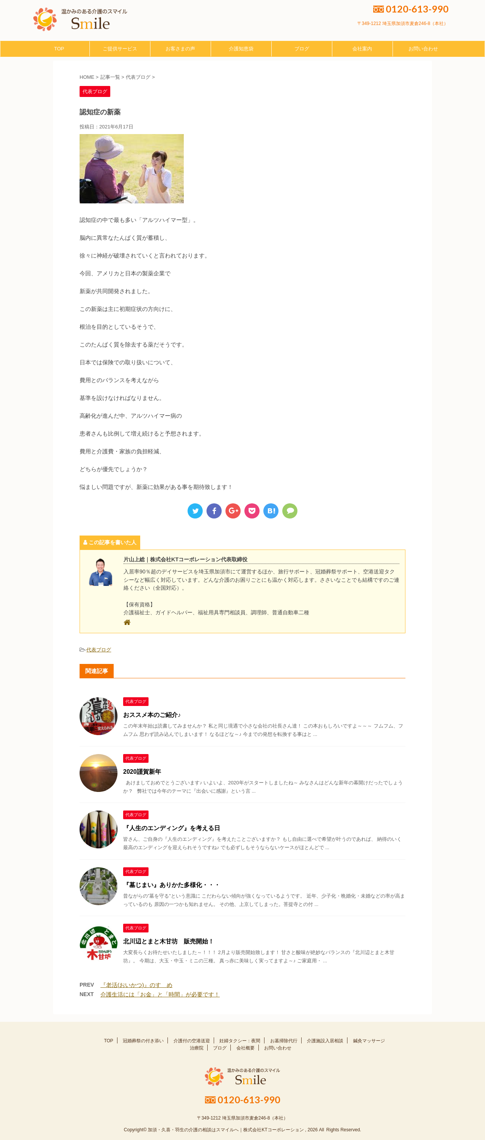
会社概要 (245, 1048)
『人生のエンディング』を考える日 (171, 828)
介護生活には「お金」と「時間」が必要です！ (160, 994)
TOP (59, 49)
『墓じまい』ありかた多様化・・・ (171, 885)
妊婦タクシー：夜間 (239, 1040)
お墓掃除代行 (283, 1040)
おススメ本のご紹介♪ (152, 715)
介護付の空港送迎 (192, 1040)
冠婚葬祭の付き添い (143, 1040)
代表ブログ (98, 650)
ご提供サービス (120, 49)
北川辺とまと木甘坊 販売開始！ (168, 941)
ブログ (301, 49)
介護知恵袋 (241, 49)
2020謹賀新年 (142, 771)
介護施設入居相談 (325, 1040)
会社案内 (362, 49)
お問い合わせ (423, 49)
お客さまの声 (180, 49)
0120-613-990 (411, 8)
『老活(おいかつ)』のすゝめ (136, 985)
